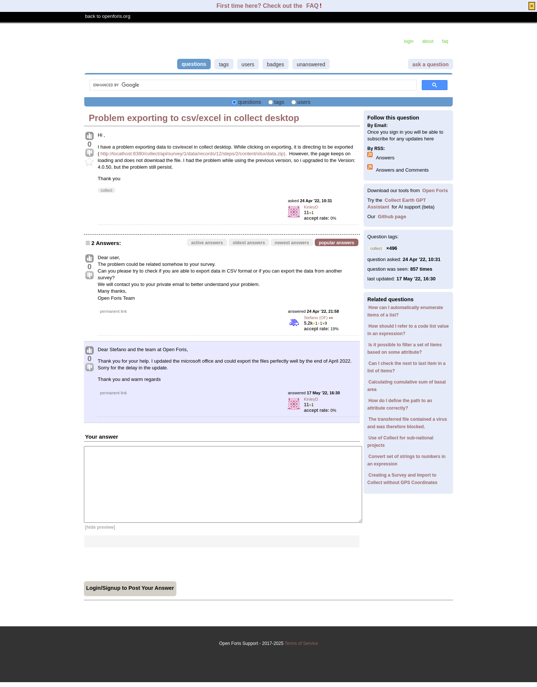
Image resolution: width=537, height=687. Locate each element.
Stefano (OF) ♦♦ (318, 317)
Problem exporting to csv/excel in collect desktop (194, 118)
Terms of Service (268, 656)
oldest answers (249, 242)
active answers (207, 242)
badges (275, 64)
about (427, 41)
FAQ (312, 6)
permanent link (113, 311)
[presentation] (140, 561)
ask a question (430, 64)
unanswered (311, 64)
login (408, 41)
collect (106, 190)
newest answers (292, 242)
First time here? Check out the (260, 6)
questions (194, 64)
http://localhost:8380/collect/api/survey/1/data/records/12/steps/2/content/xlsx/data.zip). (193, 153)
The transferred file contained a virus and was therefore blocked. (407, 423)
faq (445, 41)
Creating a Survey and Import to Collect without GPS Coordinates (402, 479)
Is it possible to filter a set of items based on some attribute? (404, 348)
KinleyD (311, 207)
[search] (252, 85)
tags (224, 64)
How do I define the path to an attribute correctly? (399, 404)
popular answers (336, 242)
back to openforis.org (107, 16)
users (248, 64)
